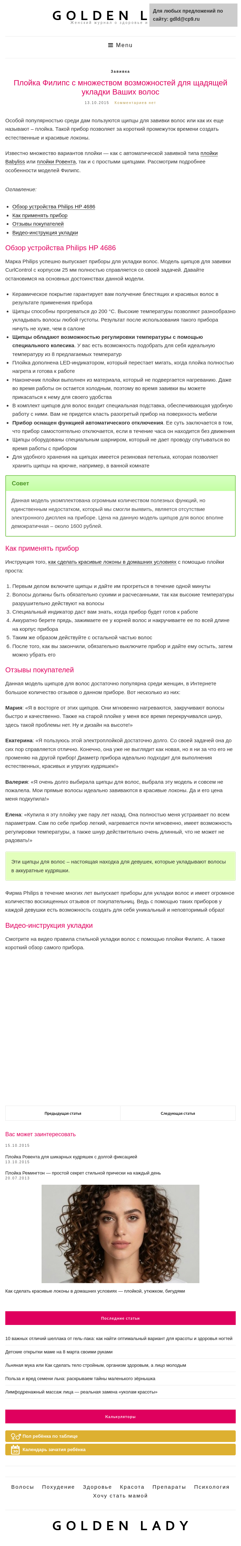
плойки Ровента (56, 161)
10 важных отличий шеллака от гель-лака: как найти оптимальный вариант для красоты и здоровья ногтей (119, 1338)
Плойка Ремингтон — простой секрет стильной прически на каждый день (83, 1173)
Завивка (120, 71)
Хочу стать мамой (120, 1496)
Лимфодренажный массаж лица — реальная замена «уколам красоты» (81, 1392)
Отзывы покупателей (38, 224)
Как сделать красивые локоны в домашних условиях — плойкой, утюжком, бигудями (95, 1291)
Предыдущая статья (62, 1113)
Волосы (23, 1487)
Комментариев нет (135, 103)
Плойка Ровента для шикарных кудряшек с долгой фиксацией (71, 1156)
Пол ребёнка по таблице (50, 1436)
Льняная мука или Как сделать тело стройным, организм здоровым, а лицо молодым (95, 1365)
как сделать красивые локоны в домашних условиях (112, 562)
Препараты (169, 1487)
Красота (132, 1487)
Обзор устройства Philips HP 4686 (53, 206)
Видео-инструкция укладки (45, 232)
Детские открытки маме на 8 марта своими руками (59, 1351)
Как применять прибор (40, 215)
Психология (212, 1487)
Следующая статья (178, 1113)
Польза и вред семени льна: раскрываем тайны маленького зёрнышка (80, 1378)
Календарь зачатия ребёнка (54, 1449)
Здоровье (97, 1487)
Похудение (58, 1487)
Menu (120, 45)
